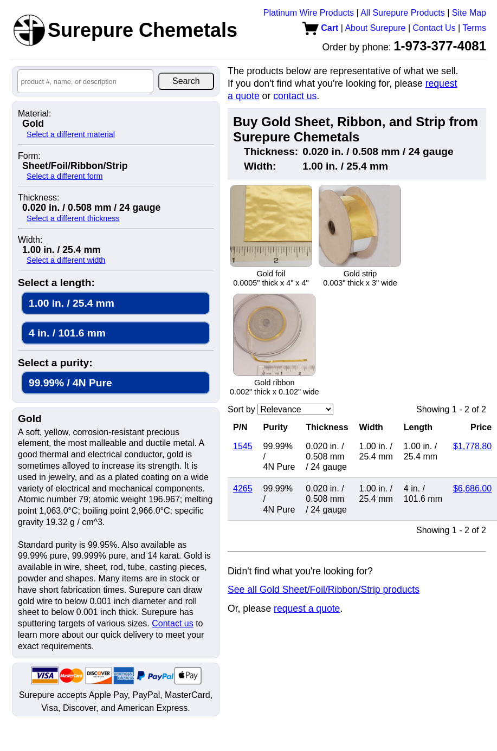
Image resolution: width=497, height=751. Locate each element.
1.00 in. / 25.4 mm (71, 303)
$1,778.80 (472, 446)
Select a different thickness (73, 218)
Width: (30, 240)
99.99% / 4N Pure (70, 383)
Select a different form (65, 176)
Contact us (172, 623)
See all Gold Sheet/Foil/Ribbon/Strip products (323, 589)
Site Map (469, 12)
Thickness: (38, 197)
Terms (474, 28)
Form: (29, 156)
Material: (34, 113)
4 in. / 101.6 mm (67, 333)
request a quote (307, 608)
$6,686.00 (472, 488)
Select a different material (71, 134)
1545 (243, 446)
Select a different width (66, 260)
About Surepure (375, 28)
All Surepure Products (402, 12)
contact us (295, 95)
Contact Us (434, 28)
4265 (243, 488)
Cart (320, 28)
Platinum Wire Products (308, 12)
